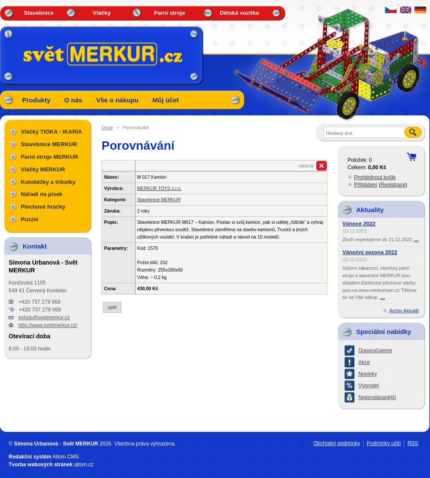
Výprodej (368, 386)
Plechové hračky (43, 206)
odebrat (306, 165)
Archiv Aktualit (404, 310)
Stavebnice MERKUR (159, 199)
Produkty (36, 100)
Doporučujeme (375, 350)
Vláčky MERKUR (43, 169)
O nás (73, 100)
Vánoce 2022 (358, 224)
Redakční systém (30, 457)
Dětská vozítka (239, 13)
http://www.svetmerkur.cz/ (47, 325)
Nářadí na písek (41, 194)
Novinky (367, 374)
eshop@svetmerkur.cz (44, 317)
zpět (112, 307)
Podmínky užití (384, 443)
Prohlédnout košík (375, 177)
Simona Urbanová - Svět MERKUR (56, 444)
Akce (364, 362)
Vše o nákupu (117, 100)
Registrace (393, 185)
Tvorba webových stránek (40, 465)
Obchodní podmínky (336, 443)
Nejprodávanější (377, 397)
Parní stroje (169, 13)
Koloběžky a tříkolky (48, 182)
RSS (412, 443)
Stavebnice (39, 13)
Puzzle (29, 219)
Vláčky (102, 13)
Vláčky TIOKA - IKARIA (51, 131)
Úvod (107, 127)
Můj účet (165, 100)
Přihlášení (365, 185)
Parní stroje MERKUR (49, 157)
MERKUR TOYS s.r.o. (159, 188)
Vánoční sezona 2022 (369, 252)
